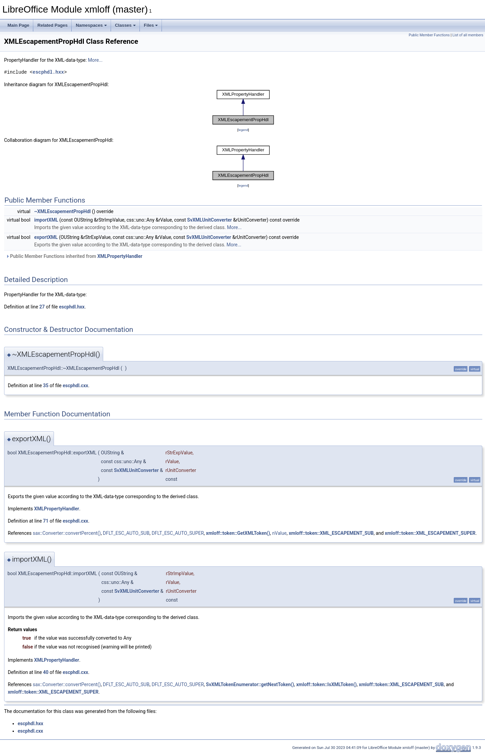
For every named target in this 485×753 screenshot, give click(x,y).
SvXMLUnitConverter (209, 220)
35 (46, 385)
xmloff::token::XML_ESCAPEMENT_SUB (331, 533)
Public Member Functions (429, 35)
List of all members (467, 35)
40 (46, 672)
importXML (46, 220)
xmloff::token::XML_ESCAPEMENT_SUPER (430, 533)
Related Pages (52, 25)
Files (151, 25)
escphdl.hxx (48, 72)
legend (243, 130)
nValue (279, 533)
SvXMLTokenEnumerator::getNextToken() (250, 684)
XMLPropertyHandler (120, 256)
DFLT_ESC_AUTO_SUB (126, 533)
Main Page (18, 25)
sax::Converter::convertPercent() (66, 533)
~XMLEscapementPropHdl (62, 211)
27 (42, 306)
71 (46, 521)
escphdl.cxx (75, 385)
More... (95, 60)
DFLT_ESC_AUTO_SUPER (178, 533)
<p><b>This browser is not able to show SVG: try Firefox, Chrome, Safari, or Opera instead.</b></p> (243, 107)
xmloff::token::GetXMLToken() (238, 533)
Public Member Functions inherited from (74, 256)
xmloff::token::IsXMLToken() (326, 684)
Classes (125, 25)
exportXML (46, 237)
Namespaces (91, 25)
